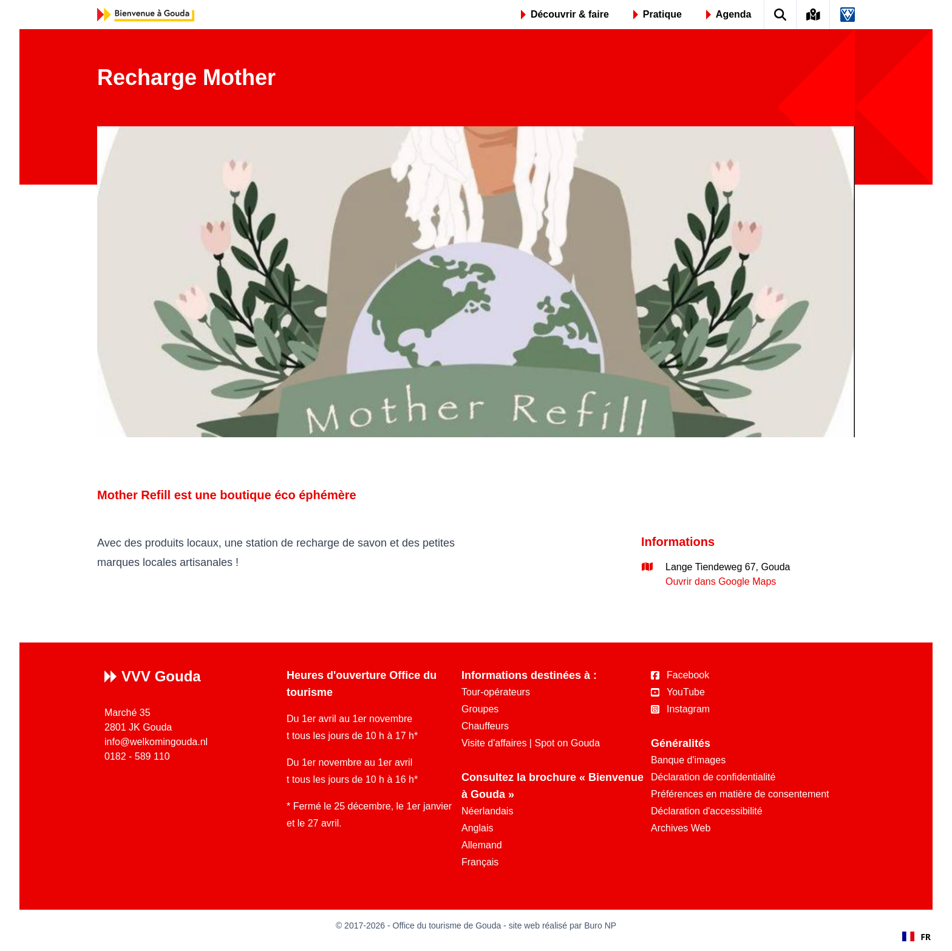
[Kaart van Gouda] (814, 14)
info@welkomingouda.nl (156, 742)
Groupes (479, 709)
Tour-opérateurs (495, 692)
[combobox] (916, 936)
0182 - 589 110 (137, 756)
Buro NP (600, 925)
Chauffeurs (485, 726)
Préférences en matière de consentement (740, 794)
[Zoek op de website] (780, 14)
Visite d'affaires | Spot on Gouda (530, 743)
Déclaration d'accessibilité (707, 811)
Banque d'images (688, 760)
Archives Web (680, 828)
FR (916, 936)
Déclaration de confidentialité (713, 777)
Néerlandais (487, 811)
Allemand (481, 845)
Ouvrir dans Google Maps (720, 581)
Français (479, 862)
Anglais (477, 828)
